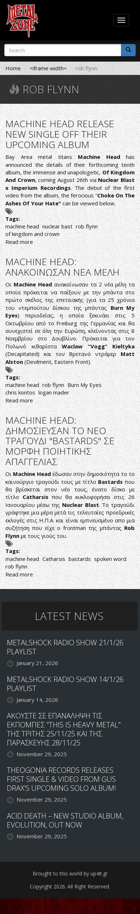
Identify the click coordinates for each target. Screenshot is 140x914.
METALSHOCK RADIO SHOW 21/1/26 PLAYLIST (65, 647)
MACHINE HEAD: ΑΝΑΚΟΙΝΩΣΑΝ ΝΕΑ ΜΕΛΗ (62, 266)
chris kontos (20, 392)
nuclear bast (57, 226)
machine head (22, 226)
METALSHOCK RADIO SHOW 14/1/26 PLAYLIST (65, 683)
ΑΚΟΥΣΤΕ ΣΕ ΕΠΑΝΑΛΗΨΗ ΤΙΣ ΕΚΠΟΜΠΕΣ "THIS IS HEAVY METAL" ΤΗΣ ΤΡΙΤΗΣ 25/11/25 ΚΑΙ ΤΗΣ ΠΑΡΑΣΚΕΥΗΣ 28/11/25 (64, 729)
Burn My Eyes (84, 384)
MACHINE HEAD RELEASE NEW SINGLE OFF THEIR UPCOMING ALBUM (59, 134)
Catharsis (53, 558)
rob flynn (87, 226)
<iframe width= (48, 68)
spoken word (110, 558)
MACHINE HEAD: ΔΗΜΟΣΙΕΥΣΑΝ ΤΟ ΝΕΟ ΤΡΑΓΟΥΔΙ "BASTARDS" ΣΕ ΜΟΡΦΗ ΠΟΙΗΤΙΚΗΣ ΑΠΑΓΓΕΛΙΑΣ (60, 441)
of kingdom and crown (32, 233)
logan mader (53, 392)
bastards (80, 558)
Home (13, 68)
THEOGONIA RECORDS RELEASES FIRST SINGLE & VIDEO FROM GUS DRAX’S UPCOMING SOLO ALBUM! (61, 779)
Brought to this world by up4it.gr (70, 873)
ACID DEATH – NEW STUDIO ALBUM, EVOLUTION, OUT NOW (65, 820)
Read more (19, 241)
